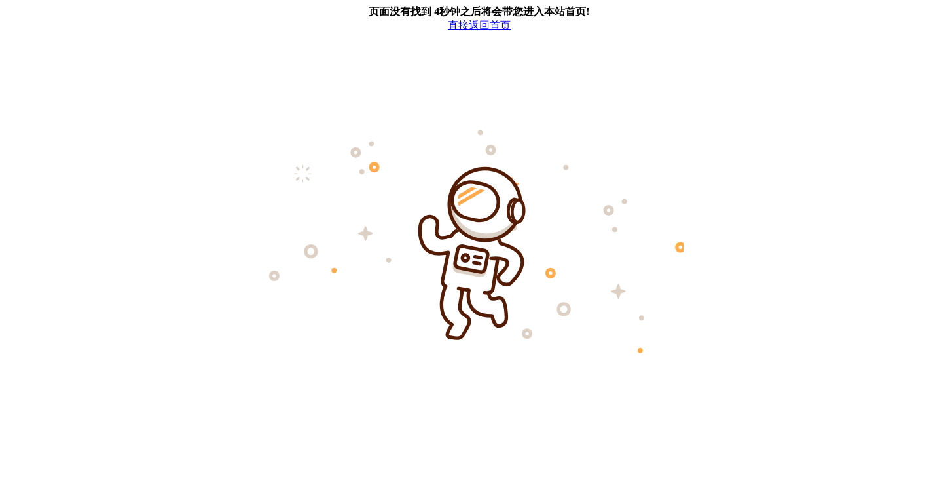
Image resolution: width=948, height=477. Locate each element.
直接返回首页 (479, 25)
